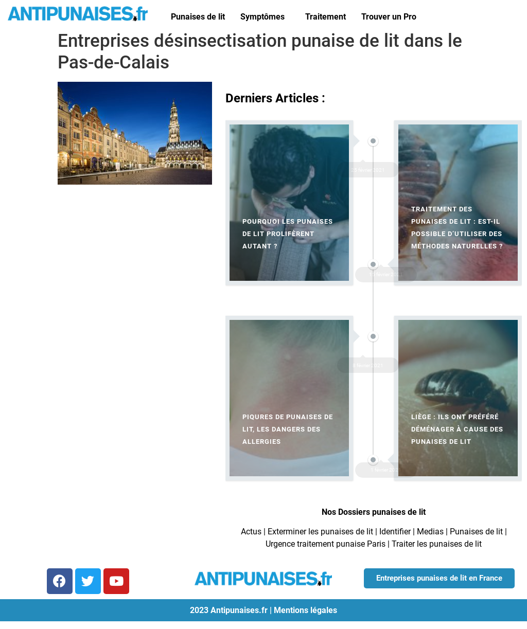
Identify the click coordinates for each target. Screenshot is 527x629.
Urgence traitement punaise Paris (325, 544)
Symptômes (262, 17)
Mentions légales (305, 610)
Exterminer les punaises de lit (320, 531)
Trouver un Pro (388, 17)
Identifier (395, 531)
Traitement (325, 17)
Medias (430, 531)
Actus (251, 531)
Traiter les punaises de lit (437, 544)
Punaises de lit (198, 17)
